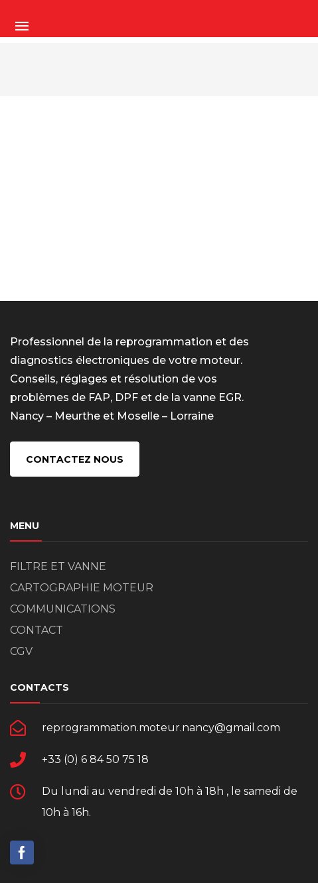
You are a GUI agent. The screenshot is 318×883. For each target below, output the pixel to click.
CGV (21, 651)
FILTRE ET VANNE (58, 566)
